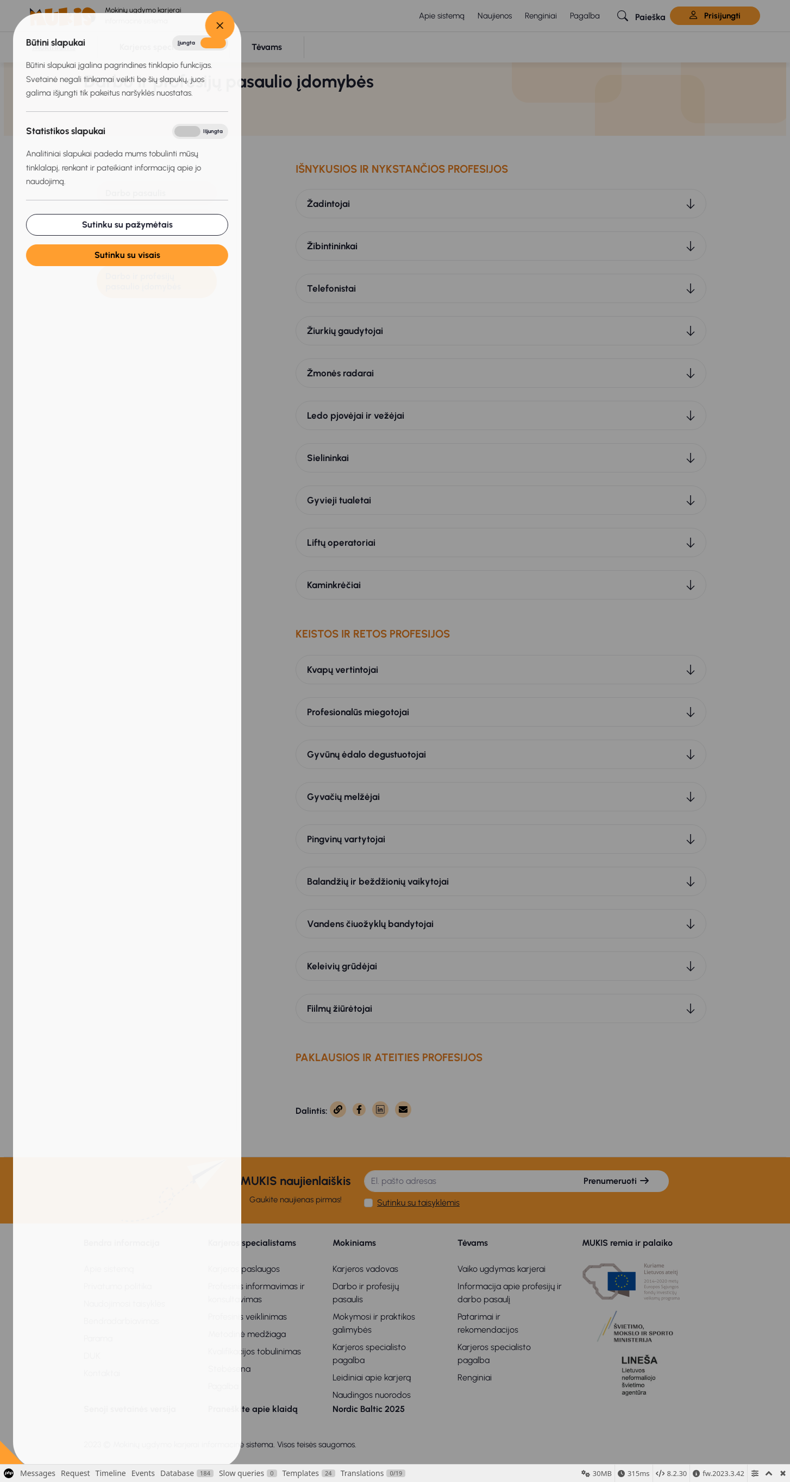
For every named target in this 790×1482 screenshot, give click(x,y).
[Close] (166, 25)
